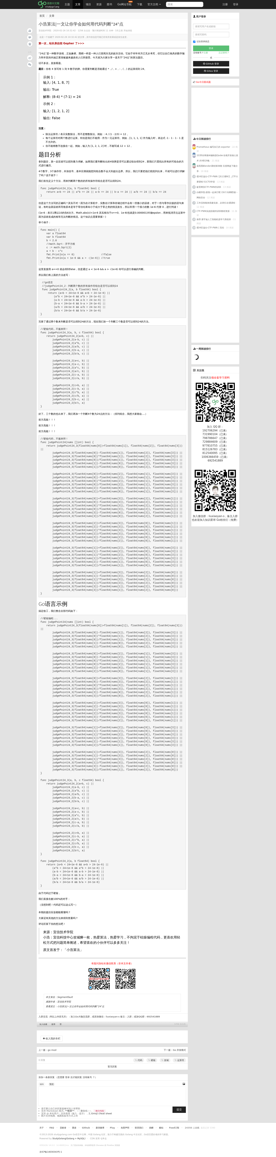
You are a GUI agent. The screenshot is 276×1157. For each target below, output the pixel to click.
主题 (67, 4)
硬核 (151, 1060)
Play (112, 1128)
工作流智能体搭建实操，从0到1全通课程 (216, 203)
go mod (52, 1050)
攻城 (165, 1060)
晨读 (74, 1128)
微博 (53, 1024)
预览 (51, 1084)
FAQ (51, 1128)
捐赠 (151, 1128)
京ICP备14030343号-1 (50, 1152)
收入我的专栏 (51, 1038)
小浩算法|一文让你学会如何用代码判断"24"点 (80, 1006)
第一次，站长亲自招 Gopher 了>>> (61, 43)
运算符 (179, 1060)
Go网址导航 (125, 3)
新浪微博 (100, 1128)
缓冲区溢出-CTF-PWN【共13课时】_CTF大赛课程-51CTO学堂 (217, 179)
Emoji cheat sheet (101, 1113)
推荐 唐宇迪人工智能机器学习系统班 (214, 219)
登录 (235, 4)
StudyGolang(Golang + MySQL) (68, 1138)
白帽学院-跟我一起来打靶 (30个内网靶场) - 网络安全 (217, 195)
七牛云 (103, 1138)
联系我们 (139, 1128)
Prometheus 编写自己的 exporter (213, 147)
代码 (138, 1060)
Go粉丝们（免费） (228, 519)
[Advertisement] (217, 110)
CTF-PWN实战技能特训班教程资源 (213, 211)
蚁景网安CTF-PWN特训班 (209, 187)
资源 (99, 4)
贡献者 (63, 1128)
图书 (109, 4)
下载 (139, 4)
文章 (77, 4)
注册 (225, 4)
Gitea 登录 (211, 71)
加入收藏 (43, 1024)
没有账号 (87, 1077)
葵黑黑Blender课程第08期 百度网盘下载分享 (217, 168)
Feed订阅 (174, 1128)
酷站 (161, 1128)
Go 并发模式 (179, 1050)
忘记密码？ (224, 53)
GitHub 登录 (211, 63)
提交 (179, 1109)
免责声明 (125, 1128)
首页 (42, 15)
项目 (88, 4)
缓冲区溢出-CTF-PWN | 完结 (210, 227)
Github (86, 1128)
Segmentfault (65, 997)
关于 (41, 1128)
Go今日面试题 (203, 82)
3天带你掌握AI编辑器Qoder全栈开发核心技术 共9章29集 (217, 158)
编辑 (42, 1084)
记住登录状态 (201, 41)
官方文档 (154, 4)
